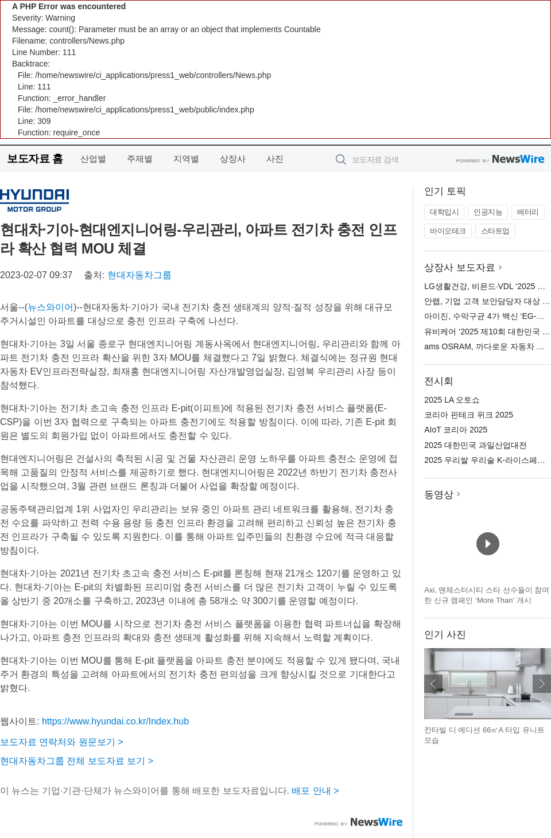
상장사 (233, 158)
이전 (433, 684)
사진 (275, 158)
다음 (542, 684)
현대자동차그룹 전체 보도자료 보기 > (76, 761)
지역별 (186, 158)
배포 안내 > (315, 791)
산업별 (93, 158)
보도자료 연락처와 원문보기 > (61, 742)
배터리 (528, 212)
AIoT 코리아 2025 (455, 429)
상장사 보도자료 (459, 267)
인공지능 (488, 212)
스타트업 (495, 231)
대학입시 (444, 212)
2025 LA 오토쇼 (452, 399)
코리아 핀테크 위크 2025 (468, 414)
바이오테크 (448, 231)
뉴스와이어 (50, 307)
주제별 (140, 158)
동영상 (438, 494)
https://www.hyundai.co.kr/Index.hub (115, 721)
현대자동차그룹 (139, 275)
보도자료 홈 (35, 159)
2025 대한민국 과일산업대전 (475, 445)
